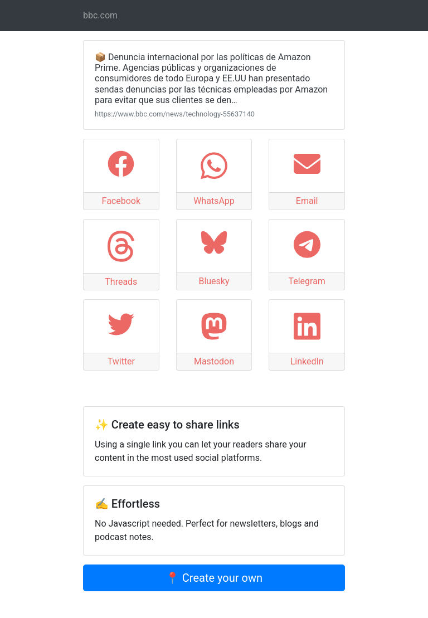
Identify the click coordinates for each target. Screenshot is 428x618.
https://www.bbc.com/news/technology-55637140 (175, 114)
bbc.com (100, 15)
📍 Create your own (214, 578)
